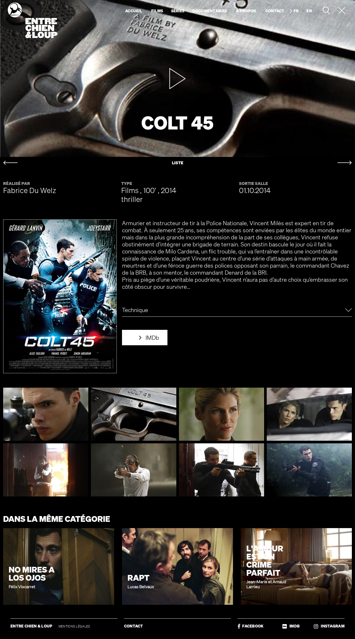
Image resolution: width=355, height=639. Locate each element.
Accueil (133, 10)
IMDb (152, 337)
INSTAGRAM (329, 626)
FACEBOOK (250, 626)
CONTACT (133, 626)
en (309, 10)
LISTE (177, 162)
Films (157, 10)
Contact (274, 10)
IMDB (291, 626)
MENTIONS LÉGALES (74, 626)
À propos (246, 10)
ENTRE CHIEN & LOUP (31, 626)
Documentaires (209, 10)
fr (296, 10)
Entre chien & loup (32, 20)
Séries (178, 10)
